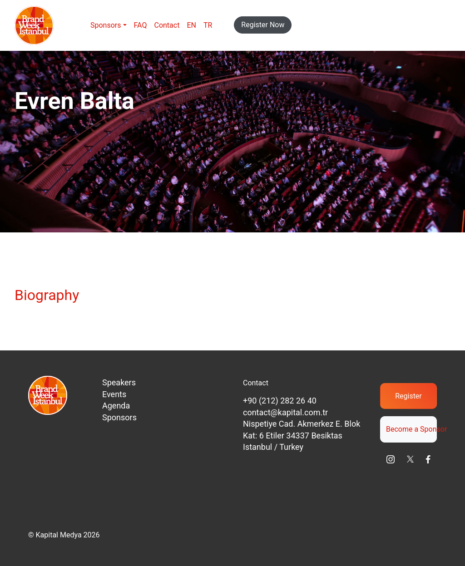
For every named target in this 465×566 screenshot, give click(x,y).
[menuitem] (191, 25)
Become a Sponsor (411, 429)
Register (408, 396)
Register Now (262, 24)
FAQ (140, 25)
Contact (166, 25)
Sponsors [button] (105, 25)
